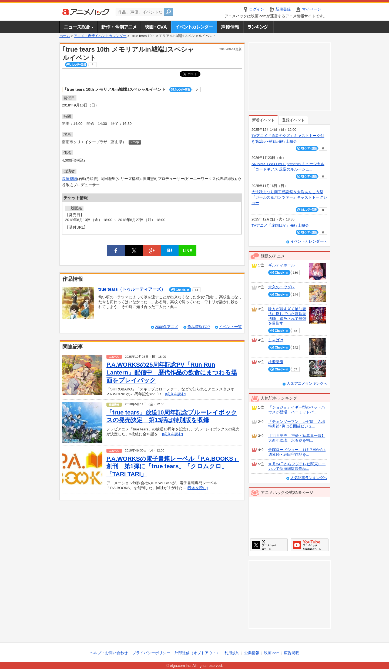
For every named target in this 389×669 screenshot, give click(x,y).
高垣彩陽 (69, 179)
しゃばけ (275, 340)
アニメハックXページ (269, 544)
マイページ (311, 9)
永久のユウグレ (281, 287)
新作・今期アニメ (118, 27)
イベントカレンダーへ (308, 241)
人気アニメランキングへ (307, 384)
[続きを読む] (175, 394)
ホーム (64, 36)
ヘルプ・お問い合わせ (109, 653)
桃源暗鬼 (275, 362)
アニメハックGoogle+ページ (309, 544)
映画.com (271, 653)
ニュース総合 (78, 27)
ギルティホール (281, 265)
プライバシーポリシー (151, 653)
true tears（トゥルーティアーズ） (131, 289)
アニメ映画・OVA (155, 27)
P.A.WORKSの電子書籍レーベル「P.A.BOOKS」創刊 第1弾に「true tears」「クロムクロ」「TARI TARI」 (172, 466)
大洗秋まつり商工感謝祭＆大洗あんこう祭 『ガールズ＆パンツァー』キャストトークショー (289, 197)
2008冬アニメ (166, 327)
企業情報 (251, 653)
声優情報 (230, 27)
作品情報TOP (198, 327)
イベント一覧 (230, 327)
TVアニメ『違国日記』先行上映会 (280, 225)
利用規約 (232, 653)
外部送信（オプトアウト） (197, 653)
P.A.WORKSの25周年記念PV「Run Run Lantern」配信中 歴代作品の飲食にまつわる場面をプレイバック (171, 372)
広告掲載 (291, 653)
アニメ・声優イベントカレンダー (194, 27)
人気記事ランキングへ (308, 478)
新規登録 (283, 9)
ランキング (258, 27)
